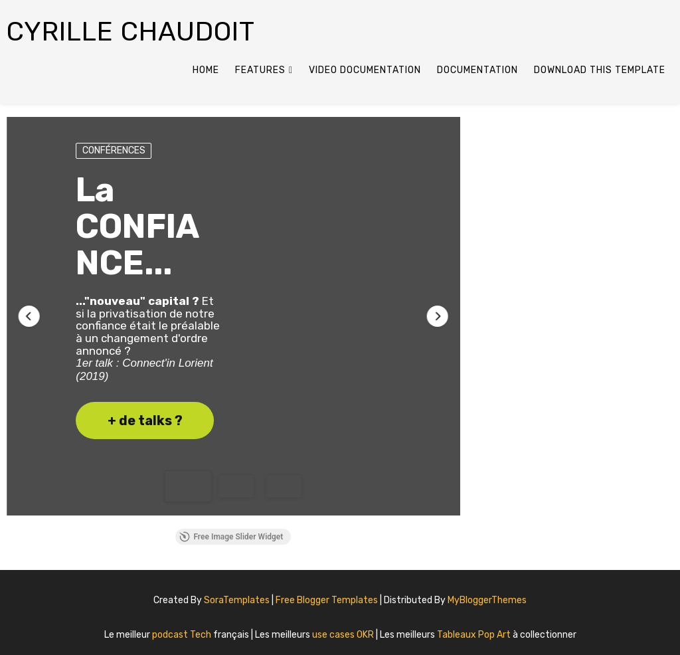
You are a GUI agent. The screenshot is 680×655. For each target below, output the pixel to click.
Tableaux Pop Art (475, 634)
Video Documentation (365, 70)
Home (206, 70)
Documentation (477, 70)
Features (260, 70)
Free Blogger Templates (328, 600)
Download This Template (599, 70)
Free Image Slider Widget (231, 536)
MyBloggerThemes (487, 600)
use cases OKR (344, 634)
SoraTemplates (237, 600)
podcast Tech (182, 634)
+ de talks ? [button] (145, 420)
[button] (29, 316)
